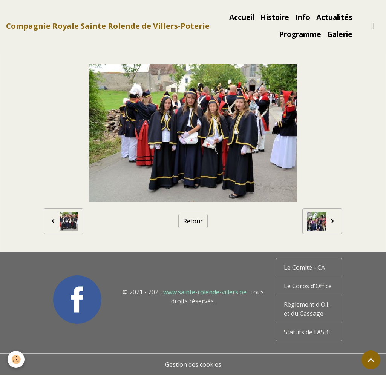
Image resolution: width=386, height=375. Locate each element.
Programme (300, 34)
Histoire (274, 17)
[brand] (108, 26)
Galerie (339, 34)
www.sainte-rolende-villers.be (205, 292)
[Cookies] (16, 359)
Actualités (334, 17)
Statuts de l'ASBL (308, 332)
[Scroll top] (370, 359)
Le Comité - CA (304, 267)
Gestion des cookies (193, 364)
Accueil (241, 17)
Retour (193, 221)
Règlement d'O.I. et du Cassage (306, 309)
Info (302, 17)
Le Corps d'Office (308, 286)
